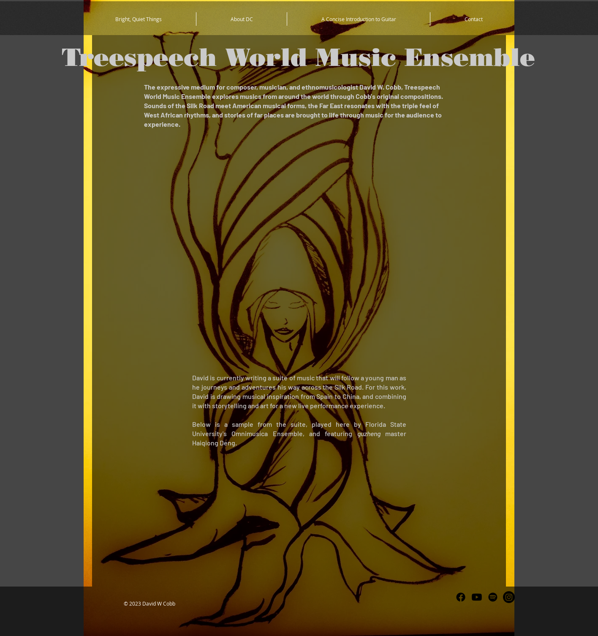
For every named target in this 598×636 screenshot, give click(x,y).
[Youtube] (477, 597)
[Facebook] (461, 597)
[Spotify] (493, 597)
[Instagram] (509, 597)
